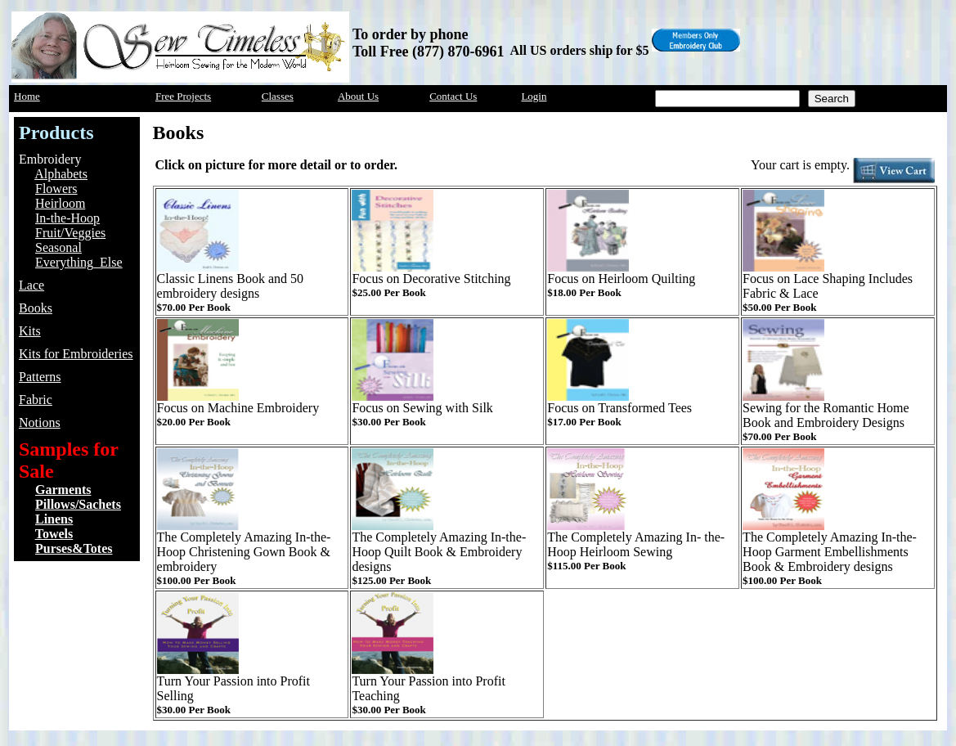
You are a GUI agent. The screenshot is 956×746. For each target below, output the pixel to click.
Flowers (56, 188)
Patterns (40, 377)
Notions (40, 422)
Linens (54, 519)
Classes (278, 96)
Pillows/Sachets (78, 504)
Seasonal (58, 247)
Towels (54, 534)
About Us (358, 96)
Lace (31, 285)
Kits (30, 331)
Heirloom (60, 203)
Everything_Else (79, 262)
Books (35, 308)
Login (533, 96)
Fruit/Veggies (70, 233)
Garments (63, 490)
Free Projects (183, 96)
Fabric (35, 400)
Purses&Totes (74, 548)
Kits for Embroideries (76, 354)
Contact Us (453, 96)
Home (27, 96)
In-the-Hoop (67, 218)
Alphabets (61, 174)
